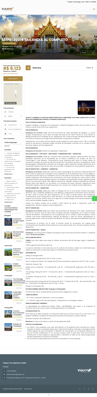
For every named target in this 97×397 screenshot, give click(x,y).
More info (19, 228)
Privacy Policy (28, 389)
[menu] (94, 9)
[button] (8, 174)
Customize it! (13, 78)
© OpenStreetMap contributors (12, 84)
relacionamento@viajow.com (15, 374)
